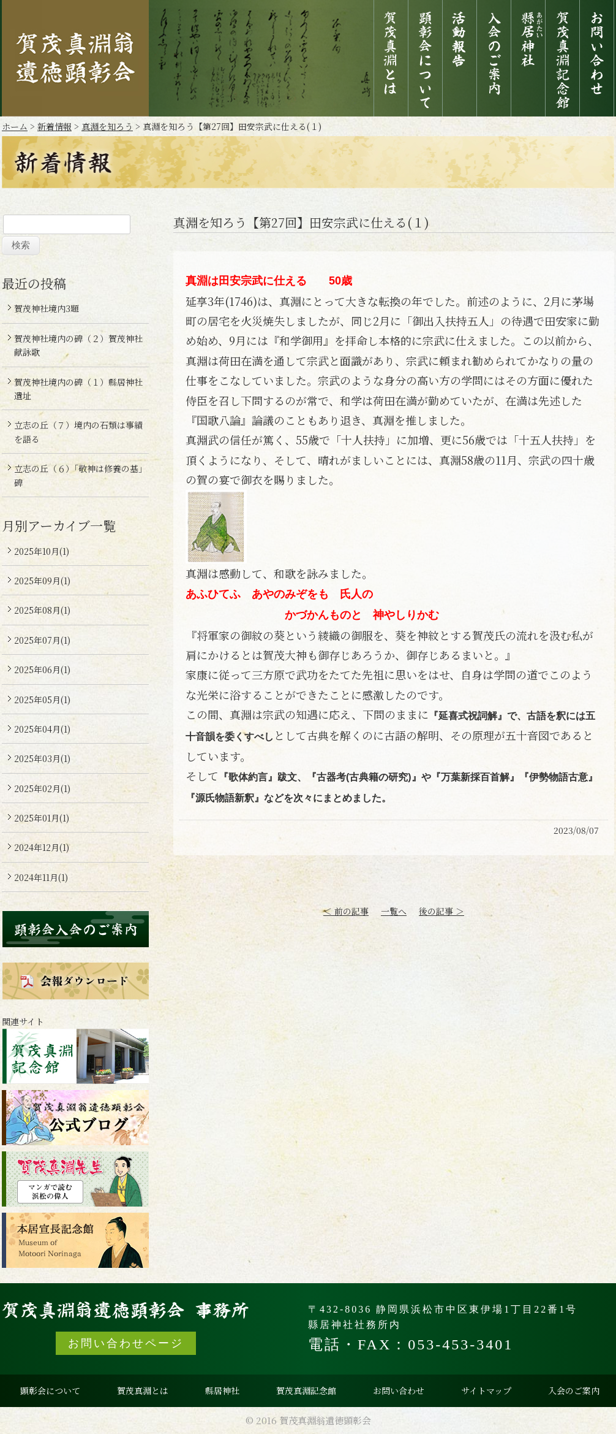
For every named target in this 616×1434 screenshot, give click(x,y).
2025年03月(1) (42, 758)
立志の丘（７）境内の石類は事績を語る (78, 431)
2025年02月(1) (42, 788)
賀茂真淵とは (391, 58)
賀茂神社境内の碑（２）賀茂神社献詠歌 (78, 345)
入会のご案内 (494, 58)
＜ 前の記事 (346, 911)
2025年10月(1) (41, 551)
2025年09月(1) (42, 580)
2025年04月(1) (42, 729)
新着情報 (54, 126)
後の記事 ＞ (441, 911)
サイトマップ (486, 1390)
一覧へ (394, 911)
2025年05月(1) (42, 699)
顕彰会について (425, 58)
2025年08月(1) (42, 610)
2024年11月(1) (41, 877)
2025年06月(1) (42, 669)
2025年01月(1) (41, 818)
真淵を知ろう (107, 126)
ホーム (15, 126)
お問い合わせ (597, 58)
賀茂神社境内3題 (46, 308)
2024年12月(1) (41, 847)
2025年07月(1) (42, 640)
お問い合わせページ (126, 1343)
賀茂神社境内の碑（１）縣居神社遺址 (78, 389)
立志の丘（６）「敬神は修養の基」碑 (78, 475)
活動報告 (459, 58)
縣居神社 (528, 58)
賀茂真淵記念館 (562, 58)
